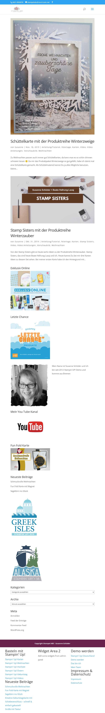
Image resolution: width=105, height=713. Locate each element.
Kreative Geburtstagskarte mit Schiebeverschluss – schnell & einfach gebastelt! (18, 702)
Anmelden (15, 615)
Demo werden (77, 659)
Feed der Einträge (18, 620)
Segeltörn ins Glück (19, 491)
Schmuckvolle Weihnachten (23, 481)
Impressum (76, 679)
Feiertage (66, 147)
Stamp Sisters (87, 241)
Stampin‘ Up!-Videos (14, 678)
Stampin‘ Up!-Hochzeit (15, 666)
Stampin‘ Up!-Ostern (14, 670)
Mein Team (76, 667)
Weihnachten (45, 151)
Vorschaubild (30, 151)
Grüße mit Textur (13, 709)
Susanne (19, 147)
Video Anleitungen (26, 245)
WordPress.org (17, 630)
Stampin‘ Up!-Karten (14, 659)
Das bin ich (76, 663)
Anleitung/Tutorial (51, 147)
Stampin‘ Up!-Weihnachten (17, 663)
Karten (75, 147)
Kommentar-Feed (18, 625)
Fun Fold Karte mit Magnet (22, 486)
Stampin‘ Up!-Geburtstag (16, 674)
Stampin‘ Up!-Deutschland (82, 656)
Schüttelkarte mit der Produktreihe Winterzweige (52, 141)
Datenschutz (76, 683)
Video (83, 147)
